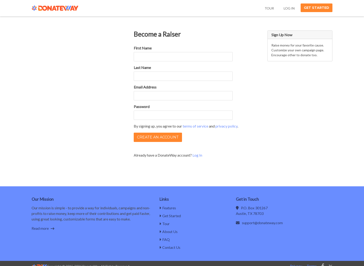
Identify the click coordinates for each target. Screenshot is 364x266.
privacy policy (226, 126)
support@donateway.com (262, 222)
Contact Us (169, 247)
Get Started (316, 8)
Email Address (145, 87)
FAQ (164, 239)
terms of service (195, 126)
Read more (43, 228)
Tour (269, 8)
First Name (143, 48)
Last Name (142, 67)
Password (142, 106)
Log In (289, 8)
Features (167, 208)
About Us (168, 231)
